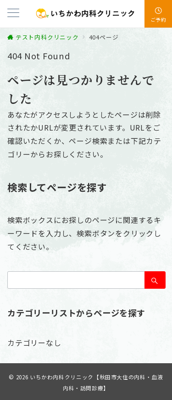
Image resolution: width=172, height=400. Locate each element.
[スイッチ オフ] (158, 14)
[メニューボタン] (13, 13)
